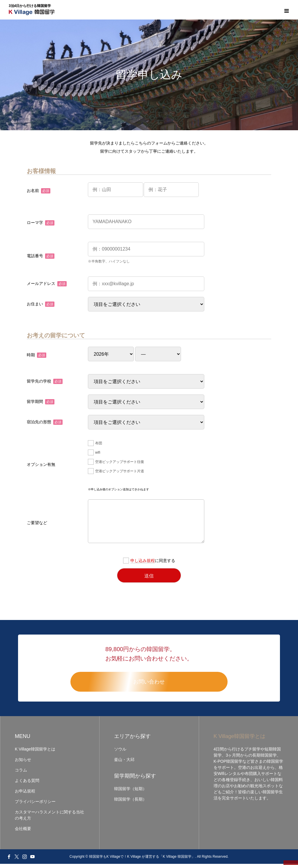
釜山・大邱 (124, 760)
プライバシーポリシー (35, 802)
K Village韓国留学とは (35, 750)
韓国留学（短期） (130, 790)
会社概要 (23, 829)
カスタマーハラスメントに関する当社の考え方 (49, 816)
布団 (95, 444)
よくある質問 (27, 781)
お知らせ (23, 760)
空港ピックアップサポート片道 (116, 472)
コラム (21, 771)
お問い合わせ (149, 683)
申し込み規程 (142, 561)
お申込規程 (25, 792)
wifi (94, 454)
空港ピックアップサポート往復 (116, 463)
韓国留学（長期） (130, 800)
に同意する (149, 562)
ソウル (120, 750)
